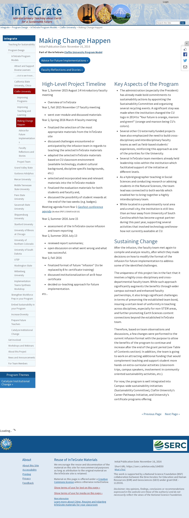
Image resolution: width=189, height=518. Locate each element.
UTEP (17, 259)
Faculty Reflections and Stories (26, 151)
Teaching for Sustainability (21, 44)
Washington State (23, 265)
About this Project (17, 351)
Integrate (5, 27)
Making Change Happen (25, 122)
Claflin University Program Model (83, 52)
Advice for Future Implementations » (64, 60)
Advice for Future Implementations (27, 136)
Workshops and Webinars (21, 345)
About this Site (31, 465)
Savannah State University (22, 206)
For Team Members (17, 363)
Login (166, 2)
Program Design (20, 27)
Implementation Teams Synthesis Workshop (22, 285)
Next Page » (172, 414)
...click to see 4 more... (24, 75)
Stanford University (23, 224)
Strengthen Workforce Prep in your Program (22, 296)
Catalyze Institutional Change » (15, 382)
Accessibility (30, 469)
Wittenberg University (19, 273)
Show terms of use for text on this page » (77, 487)
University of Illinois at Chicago (24, 232)
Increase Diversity (19, 314)
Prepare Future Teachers (18, 322)
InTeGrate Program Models (44, 27)
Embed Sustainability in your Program (23, 306)
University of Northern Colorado (24, 242)
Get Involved (14, 339)
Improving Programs (22, 99)
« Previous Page (151, 414)
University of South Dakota (23, 251)
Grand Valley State (23, 167)
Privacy (27, 478)
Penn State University (19, 197)
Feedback (28, 483)
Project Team (24, 161)
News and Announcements (21, 357)
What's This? (120, 469)
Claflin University (68, 27)
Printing (27, 474)
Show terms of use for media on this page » (78, 493)
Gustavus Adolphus (23, 173)
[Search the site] (168, 23)
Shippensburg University (21, 216)
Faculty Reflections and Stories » (62, 70)
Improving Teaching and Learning (24, 111)
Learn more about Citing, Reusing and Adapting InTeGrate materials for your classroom (80, 503)
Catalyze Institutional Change (22, 331)
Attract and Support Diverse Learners (24, 67)
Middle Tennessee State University (22, 187)
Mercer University (22, 179)
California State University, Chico (22, 83)
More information (61, 498)
